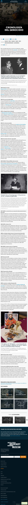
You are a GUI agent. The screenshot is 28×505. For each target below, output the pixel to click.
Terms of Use (3, 504)
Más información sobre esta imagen (21, 35)
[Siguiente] (26, 419)
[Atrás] (1, 419)
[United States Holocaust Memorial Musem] (14, 445)
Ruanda (17, 41)
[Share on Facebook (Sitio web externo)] (10, 39)
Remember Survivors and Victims (6, 479)
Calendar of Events (3, 464)
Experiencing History (4, 495)
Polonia (2, 149)
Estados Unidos (3, 133)
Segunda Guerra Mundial (6, 112)
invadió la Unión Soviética (21, 124)
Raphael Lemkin (4, 88)
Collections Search (3, 489)
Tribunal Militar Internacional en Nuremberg (9, 163)
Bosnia (10, 41)
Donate (2, 468)
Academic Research (3, 477)
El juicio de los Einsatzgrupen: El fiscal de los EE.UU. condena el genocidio (13, 195)
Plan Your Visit (3, 461)
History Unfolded (3, 493)
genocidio (6, 41)
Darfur (20, 41)
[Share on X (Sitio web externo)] (9, 39)
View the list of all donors (15, 435)
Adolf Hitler (12, 100)
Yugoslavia (13, 41)
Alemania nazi (8, 104)
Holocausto (6, 146)
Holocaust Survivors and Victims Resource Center (8, 491)
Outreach (2, 484)
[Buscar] (25, 1)
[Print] (15, 39)
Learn (1, 471)
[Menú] (1, 1)
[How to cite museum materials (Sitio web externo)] (3, 39)
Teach (1, 473)
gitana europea (8, 147)
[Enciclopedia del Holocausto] (14, 1)
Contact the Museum (4, 501)
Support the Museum (4, 466)
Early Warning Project (4, 497)
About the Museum (4, 499)
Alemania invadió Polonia (8, 113)
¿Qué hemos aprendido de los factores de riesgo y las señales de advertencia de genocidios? (13, 384)
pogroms (2, 94)
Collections (2, 475)
